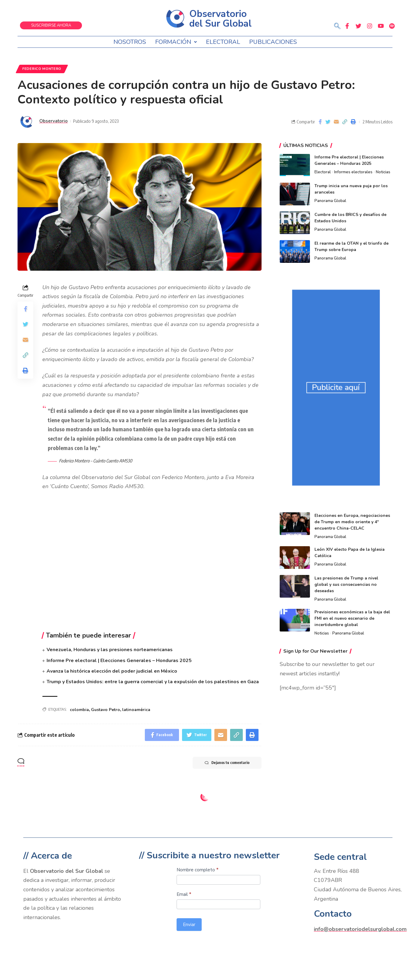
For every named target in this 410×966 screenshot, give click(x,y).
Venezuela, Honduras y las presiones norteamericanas (110, 649)
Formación (176, 42)
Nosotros (129, 42)
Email (184, 894)
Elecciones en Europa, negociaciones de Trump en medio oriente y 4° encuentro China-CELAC (352, 522)
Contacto (333, 914)
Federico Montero (41, 68)
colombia (79, 710)
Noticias (383, 172)
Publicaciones (273, 42)
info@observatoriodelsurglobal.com (360, 929)
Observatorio (53, 121)
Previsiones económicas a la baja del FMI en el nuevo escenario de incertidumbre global (352, 618)
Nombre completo (198, 870)
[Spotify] (392, 25)
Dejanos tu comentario (227, 763)
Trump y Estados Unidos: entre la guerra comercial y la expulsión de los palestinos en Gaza (153, 681)
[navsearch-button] (337, 27)
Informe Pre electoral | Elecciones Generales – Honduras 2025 (119, 660)
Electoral (223, 42)
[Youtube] (380, 25)
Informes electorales (353, 172)
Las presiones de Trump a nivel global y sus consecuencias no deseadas (346, 584)
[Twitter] (358, 25)
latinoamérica (136, 710)
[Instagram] (369, 25)
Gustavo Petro (105, 710)
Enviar (189, 925)
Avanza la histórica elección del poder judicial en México (112, 671)
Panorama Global (330, 201)
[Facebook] (347, 25)
